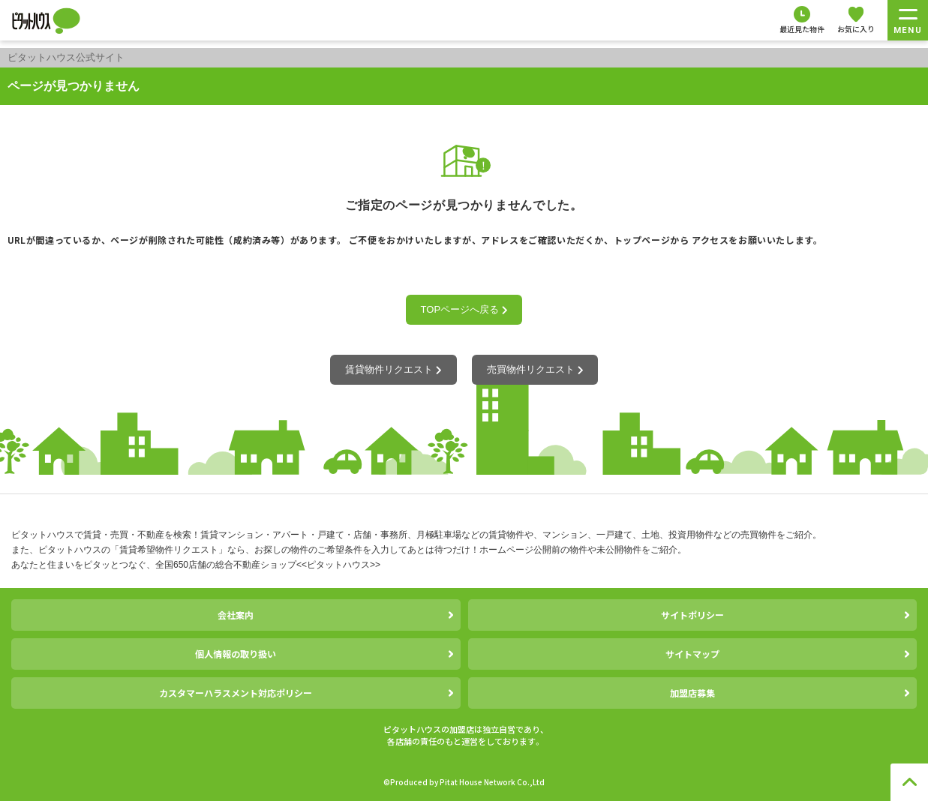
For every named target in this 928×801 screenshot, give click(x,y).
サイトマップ (692, 653)
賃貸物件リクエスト (393, 369)
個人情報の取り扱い (235, 653)
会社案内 (236, 614)
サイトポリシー (692, 614)
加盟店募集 (692, 692)
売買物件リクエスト (535, 369)
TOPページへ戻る (464, 309)
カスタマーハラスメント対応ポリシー (235, 692)
